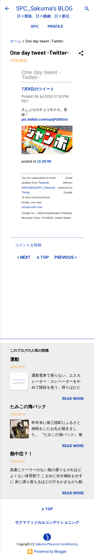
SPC (35, 26)
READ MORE (73, 398)
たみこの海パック (28, 406)
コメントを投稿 (28, 245)
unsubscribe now (32, 207)
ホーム (15, 41)
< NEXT (24, 257)
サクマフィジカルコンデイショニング (47, 522)
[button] (81, 53)
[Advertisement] (47, 298)
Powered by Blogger (47, 551)
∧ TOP (42, 257)
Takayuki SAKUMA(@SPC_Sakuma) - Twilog (39, 187)
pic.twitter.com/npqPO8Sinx (45, 119)
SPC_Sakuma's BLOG (44, 8)
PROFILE (55, 26)
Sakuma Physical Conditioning (56, 544)
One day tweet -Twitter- (41, 74)
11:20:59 (44, 161)
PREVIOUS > (65, 257)
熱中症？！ (21, 453)
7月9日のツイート (38, 89)
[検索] (87, 9)
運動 (14, 359)
